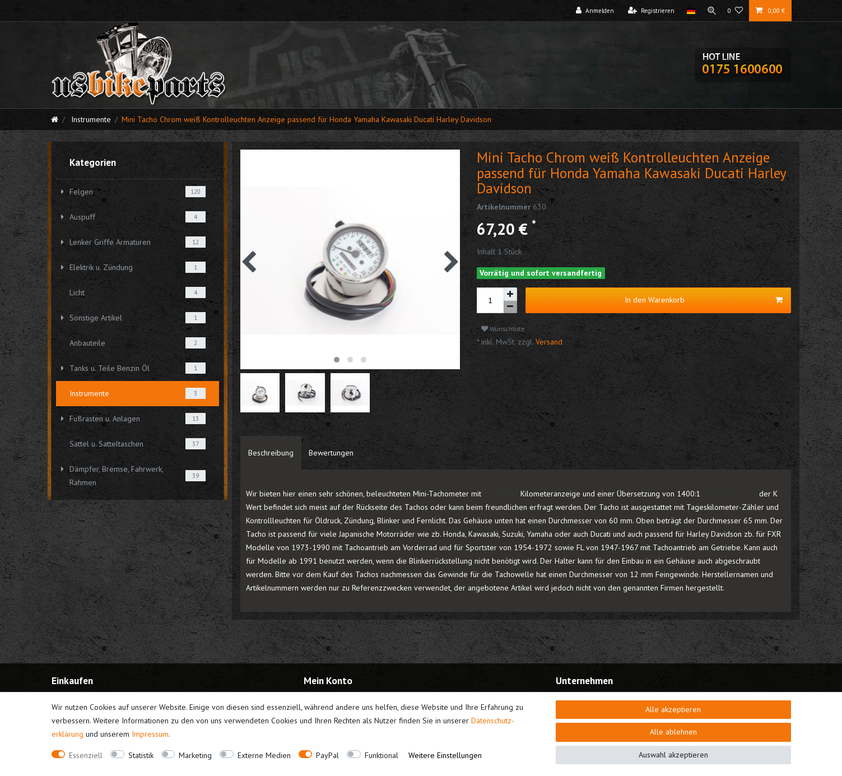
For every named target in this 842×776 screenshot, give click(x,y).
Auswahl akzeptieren (673, 755)
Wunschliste (503, 328)
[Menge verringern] (510, 307)
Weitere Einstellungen (445, 755)
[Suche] (710, 10)
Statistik (140, 755)
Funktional (381, 755)
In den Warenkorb (704, 300)
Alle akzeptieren (673, 709)
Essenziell (86, 755)
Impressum (150, 734)
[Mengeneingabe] (490, 300)
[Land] (688, 10)
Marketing (195, 755)
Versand (547, 342)
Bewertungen (331, 453)
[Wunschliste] (735, 10)
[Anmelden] (592, 10)
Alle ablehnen (673, 732)
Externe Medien (264, 755)
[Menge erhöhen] (510, 294)
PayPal (327, 755)
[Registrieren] (649, 10)
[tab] (270, 453)
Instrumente (90, 119)
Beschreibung (271, 453)
